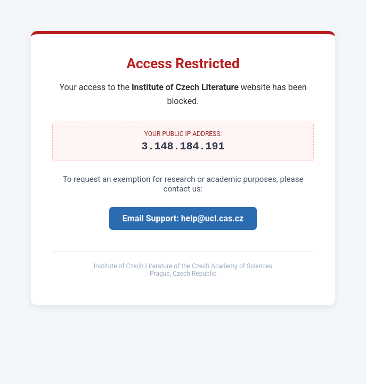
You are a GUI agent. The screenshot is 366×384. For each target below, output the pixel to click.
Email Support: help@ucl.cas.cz (183, 220)
